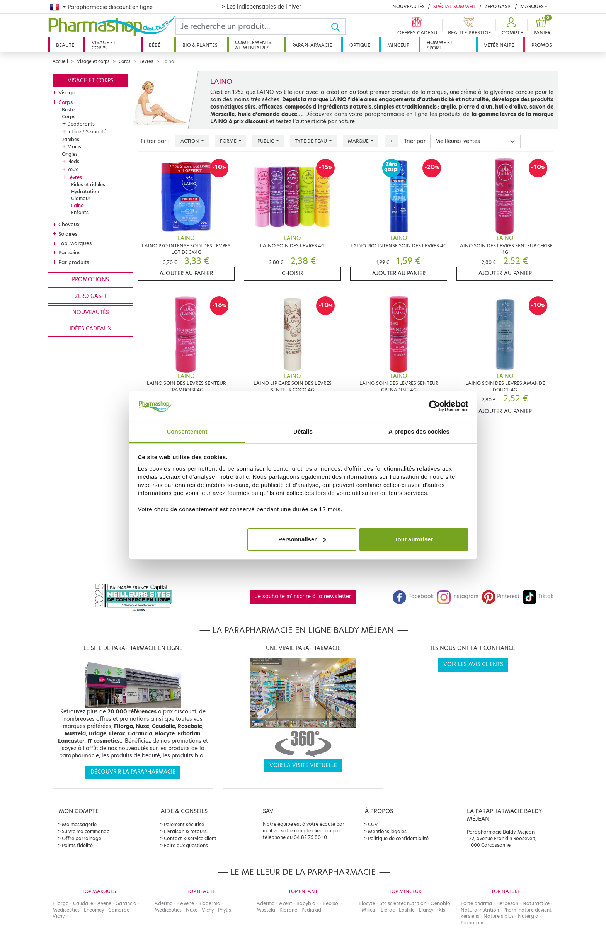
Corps (125, 61)
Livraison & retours (185, 831)
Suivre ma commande (85, 831)
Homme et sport (440, 45)
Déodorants (81, 124)
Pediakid (311, 910)
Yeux (72, 169)
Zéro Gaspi (498, 6)
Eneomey (94, 910)
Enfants (80, 212)
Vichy (59, 916)
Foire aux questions (186, 845)
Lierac (388, 910)
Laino (77, 205)
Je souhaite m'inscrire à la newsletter (303, 596)
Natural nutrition (480, 910)
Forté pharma (476, 903)
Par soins (69, 252)
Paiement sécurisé (184, 824)
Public (266, 141)
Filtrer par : (155, 141)
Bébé (154, 45)
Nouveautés (408, 6)
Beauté (65, 45)
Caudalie (83, 903)
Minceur (398, 45)
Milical (369, 910)
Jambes (70, 139)
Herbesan (507, 903)
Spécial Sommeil (454, 6)
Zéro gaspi (90, 296)
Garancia (126, 903)
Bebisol (331, 903)
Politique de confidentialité (398, 838)
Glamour (80, 198)
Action (190, 141)
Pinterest (500, 596)
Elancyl (426, 910)
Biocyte (367, 903)
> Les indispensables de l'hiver (261, 6)
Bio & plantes (200, 45)
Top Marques (75, 243)
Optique (359, 45)
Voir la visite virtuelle (303, 765)
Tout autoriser (414, 539)
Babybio (305, 903)
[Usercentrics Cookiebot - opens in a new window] (434, 406)
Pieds (73, 161)
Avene (104, 903)
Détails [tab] (303, 431)
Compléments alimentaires (253, 45)
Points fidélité (77, 845)
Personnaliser (302, 539)
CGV (373, 824)
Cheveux (69, 224)
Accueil (60, 61)
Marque (359, 141)
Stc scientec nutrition (403, 903)
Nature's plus (498, 916)
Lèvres (146, 61)
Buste (68, 109)
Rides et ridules (88, 184)
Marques (532, 6)
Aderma (164, 903)
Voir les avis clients (473, 664)
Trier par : (416, 141)
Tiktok (538, 596)
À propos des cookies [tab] (418, 431)
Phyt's (224, 910)
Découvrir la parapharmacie (132, 772)
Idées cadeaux (90, 328)
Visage (66, 92)
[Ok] (338, 26)
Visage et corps (104, 45)
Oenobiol (441, 903)
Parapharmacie (312, 45)
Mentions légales (387, 831)
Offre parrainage (81, 838)
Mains (74, 146)
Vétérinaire (499, 45)
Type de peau (311, 141)
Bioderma (209, 903)
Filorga (61, 903)
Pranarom (472, 922)
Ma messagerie (79, 824)
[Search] (253, 26)
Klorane (288, 910)
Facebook (413, 596)
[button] (511, 26)
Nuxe (191, 910)
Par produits (73, 262)
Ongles (70, 154)
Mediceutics (66, 910)
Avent (285, 903)
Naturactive (536, 903)
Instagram (457, 596)
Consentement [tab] (187, 431)
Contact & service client (190, 838)
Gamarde (118, 910)
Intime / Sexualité (86, 131)
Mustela (266, 910)
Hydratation (85, 191)
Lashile (407, 910)
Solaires (67, 233)
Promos (541, 45)
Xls (442, 910)
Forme (229, 141)
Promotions (90, 279)
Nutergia (528, 916)
